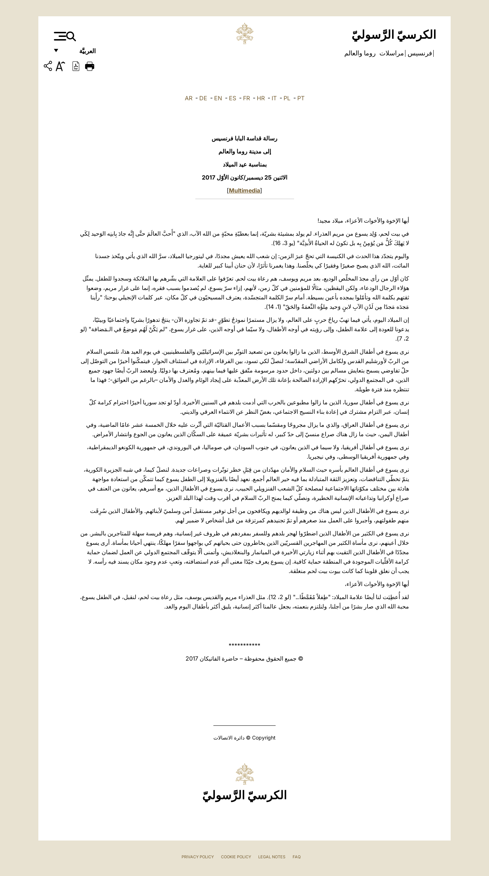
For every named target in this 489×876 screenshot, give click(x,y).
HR (261, 98)
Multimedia (244, 190)
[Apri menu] (59, 36)
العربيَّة (80, 53)
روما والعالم (360, 53)
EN (218, 98)
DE (203, 98)
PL (287, 98)
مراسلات (391, 53)
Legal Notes (271, 856)
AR (188, 98)
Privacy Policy (198, 856)
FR (246, 98)
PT (301, 98)
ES (232, 98)
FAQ (297, 856)
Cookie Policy (236, 856)
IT (274, 98)
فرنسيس (419, 53)
